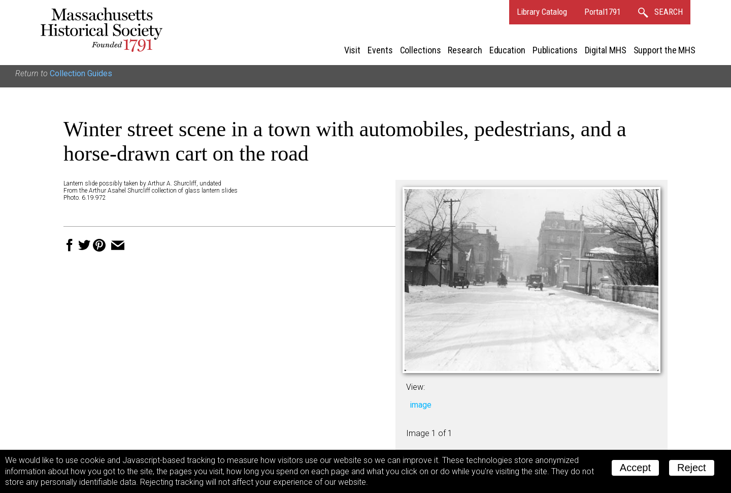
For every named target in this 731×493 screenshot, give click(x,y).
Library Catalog (542, 12)
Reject (691, 467)
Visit (352, 50)
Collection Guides (81, 73)
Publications (555, 50)
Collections (420, 50)
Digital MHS (605, 50)
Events (380, 50)
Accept (635, 467)
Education (507, 50)
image (420, 405)
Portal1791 (602, 12)
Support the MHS (665, 50)
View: (415, 387)
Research (465, 50)
